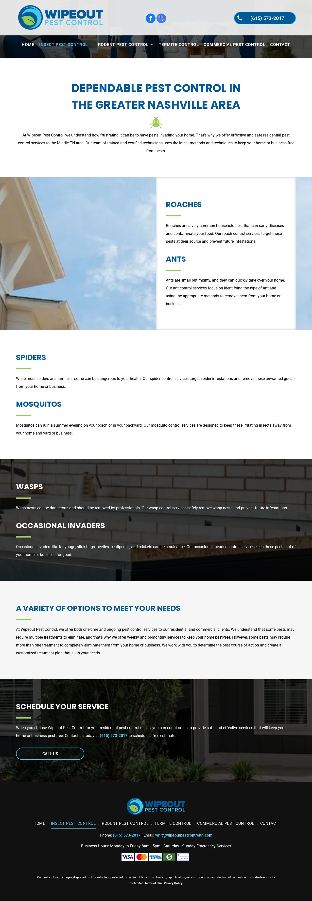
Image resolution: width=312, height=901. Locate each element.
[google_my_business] (161, 19)
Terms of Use (153, 883)
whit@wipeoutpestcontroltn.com (183, 835)
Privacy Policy (173, 883)
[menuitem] (28, 44)
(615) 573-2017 (113, 735)
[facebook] (151, 19)
